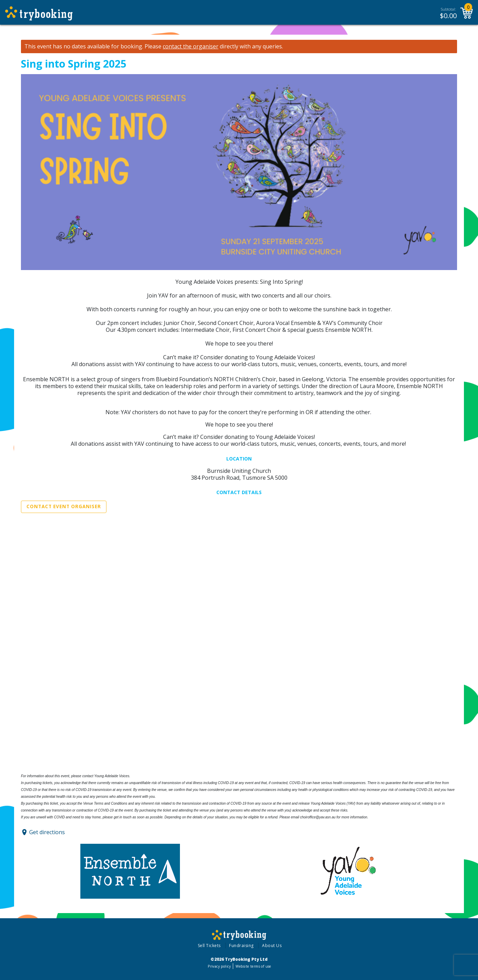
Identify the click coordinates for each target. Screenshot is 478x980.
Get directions (47, 832)
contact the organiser (190, 46)
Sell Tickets (209, 945)
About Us (272, 945)
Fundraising (241, 945)
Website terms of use (253, 966)
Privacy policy (219, 966)
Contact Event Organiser (63, 506)
